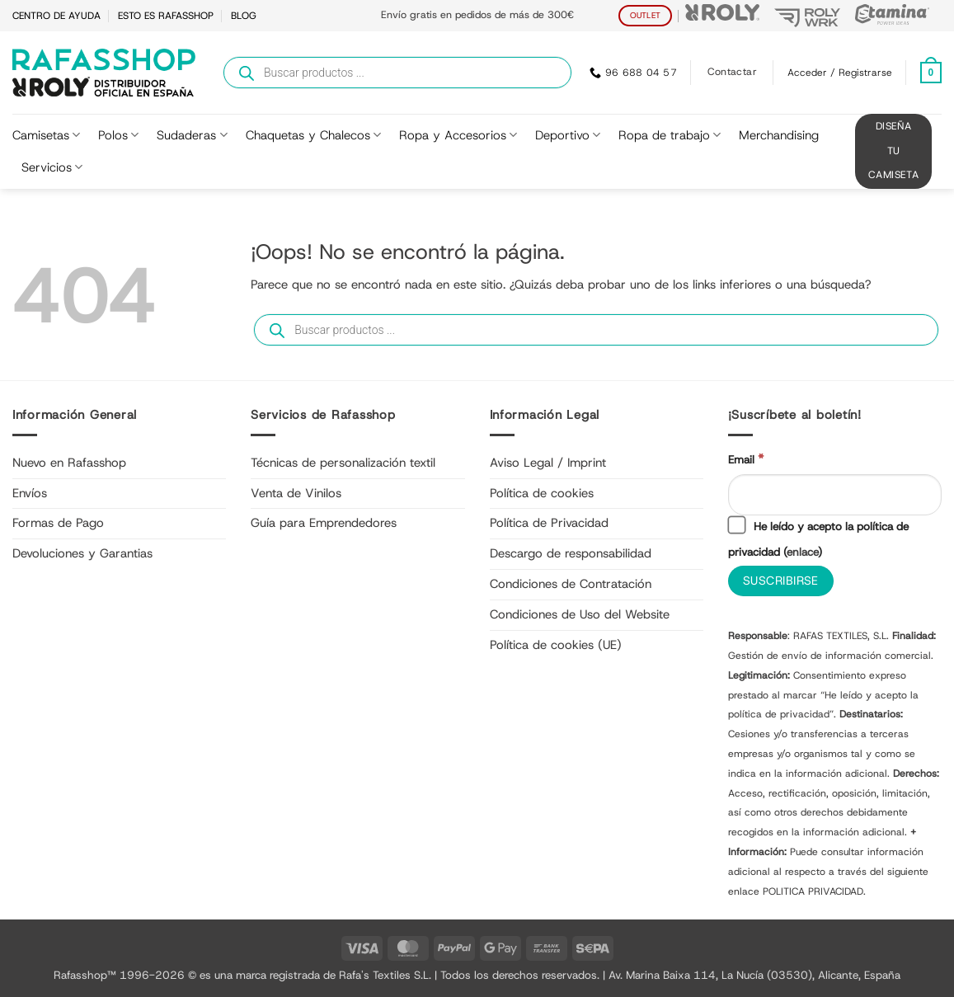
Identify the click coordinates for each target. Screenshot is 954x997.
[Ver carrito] (931, 73)
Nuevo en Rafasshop (69, 462)
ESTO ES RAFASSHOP (166, 15)
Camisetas (46, 135)
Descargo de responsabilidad (570, 553)
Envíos (29, 493)
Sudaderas (192, 135)
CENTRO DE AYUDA (56, 15)
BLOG (243, 15)
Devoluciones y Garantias (82, 553)
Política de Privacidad (549, 523)
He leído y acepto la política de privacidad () (818, 538)
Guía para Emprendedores (324, 523)
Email (746, 459)
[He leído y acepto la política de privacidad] (736, 524)
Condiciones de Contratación (570, 584)
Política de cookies (542, 493)
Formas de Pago (58, 523)
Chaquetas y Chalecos (313, 135)
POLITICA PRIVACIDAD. (814, 891)
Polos (118, 135)
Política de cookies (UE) (556, 645)
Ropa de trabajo (669, 135)
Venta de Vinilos (296, 493)
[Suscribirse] (781, 581)
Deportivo (567, 135)
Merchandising (779, 135)
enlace (802, 551)
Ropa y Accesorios (458, 135)
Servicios (51, 167)
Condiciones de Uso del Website (580, 614)
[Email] (835, 494)
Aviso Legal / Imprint (548, 462)
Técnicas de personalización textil (343, 462)
